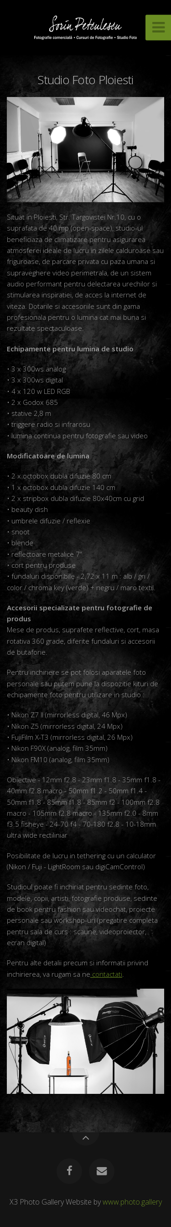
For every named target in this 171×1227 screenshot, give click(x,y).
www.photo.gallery (132, 1202)
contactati (106, 974)
